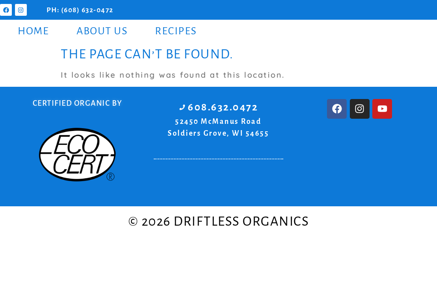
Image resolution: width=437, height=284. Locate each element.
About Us (102, 31)
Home (33, 31)
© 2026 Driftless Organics (218, 221)
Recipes (176, 31)
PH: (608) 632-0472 (80, 10)
